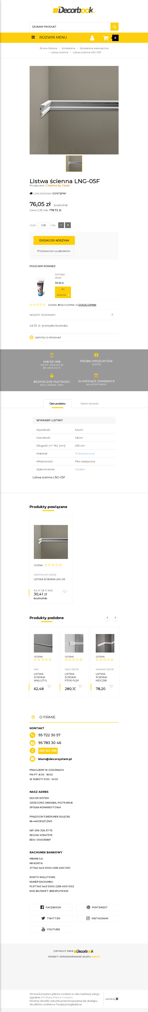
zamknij (112, 999)
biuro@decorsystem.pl (55, 759)
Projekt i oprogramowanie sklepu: (74, 956)
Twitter (50, 918)
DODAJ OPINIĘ (87, 304)
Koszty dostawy (72, 315)
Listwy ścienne (59, 52)
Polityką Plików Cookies (58, 997)
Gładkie (80, 469)
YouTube (51, 929)
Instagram (97, 918)
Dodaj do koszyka (54, 240)
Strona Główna (48, 48)
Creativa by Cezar (57, 185)
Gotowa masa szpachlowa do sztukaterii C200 (62, 276)
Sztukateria (68, 48)
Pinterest (97, 907)
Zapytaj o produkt (45, 337)
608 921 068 (48, 750)
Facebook (50, 907)
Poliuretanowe (85, 453)
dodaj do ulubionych (53, 251)
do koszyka (63, 292)
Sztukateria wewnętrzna (94, 48)
